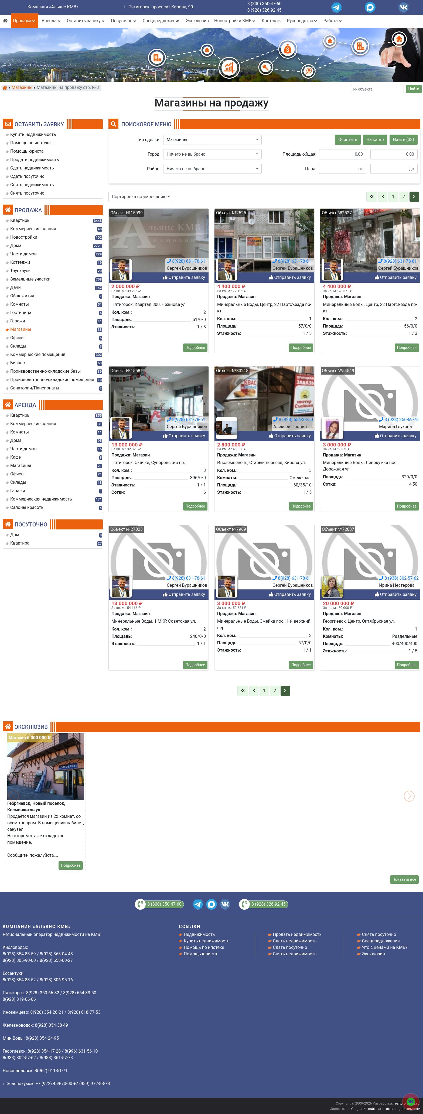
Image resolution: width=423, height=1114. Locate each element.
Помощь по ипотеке (204, 947)
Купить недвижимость (206, 940)
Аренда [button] (51, 20)
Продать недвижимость (297, 934)
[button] (212, 140)
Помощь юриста (200, 953)
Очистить (347, 139)
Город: (154, 154)
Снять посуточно (379, 934)
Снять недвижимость (295, 953)
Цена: (310, 168)
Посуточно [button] (124, 20)
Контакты (271, 20)
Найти (413, 89)
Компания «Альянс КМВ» (53, 6)
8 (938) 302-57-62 (399, 918)
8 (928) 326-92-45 (264, 10)
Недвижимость (199, 934)
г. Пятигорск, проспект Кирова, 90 (158, 6)
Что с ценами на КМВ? (384, 947)
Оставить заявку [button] (86, 20)
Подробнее (195, 688)
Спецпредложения (161, 20)
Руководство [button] (302, 20)
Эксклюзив (197, 20)
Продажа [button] (24, 20)
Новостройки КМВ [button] (235, 20)
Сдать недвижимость (295, 940)
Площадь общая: (299, 154)
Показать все (404, 879)
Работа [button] (333, 20)
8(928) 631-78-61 (186, 918)
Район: (154, 168)
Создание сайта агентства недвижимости (385, 1109)
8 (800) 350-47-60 (264, 3)
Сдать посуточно (290, 947)
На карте (375, 139)
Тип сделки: (149, 139)
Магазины (22, 88)
